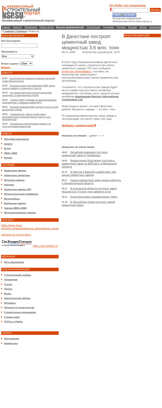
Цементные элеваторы (17, 175)
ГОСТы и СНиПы (13, 321)
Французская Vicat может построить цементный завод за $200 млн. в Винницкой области (89, 163)
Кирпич (8, 157)
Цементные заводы (15, 170)
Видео (7, 293)
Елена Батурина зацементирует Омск (93, 196)
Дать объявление (14, 262)
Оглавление (11, 279)
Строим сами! (12, 317)
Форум (143, 27)
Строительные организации (20, 312)
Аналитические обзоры (17, 298)
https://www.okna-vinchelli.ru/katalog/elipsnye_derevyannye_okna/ (30, 227)
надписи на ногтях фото (16, 234)
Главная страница (15, 31)
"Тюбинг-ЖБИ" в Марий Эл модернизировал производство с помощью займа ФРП (29, 101)
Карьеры (9, 184)
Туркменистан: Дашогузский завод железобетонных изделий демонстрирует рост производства (26, 117)
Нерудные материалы (16, 139)
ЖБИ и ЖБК (10, 153)
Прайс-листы (47, 27)
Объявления (30, 27)
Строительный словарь (17, 275)
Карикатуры (11, 343)
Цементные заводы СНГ (17, 189)
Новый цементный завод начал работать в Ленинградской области (91, 182)
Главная (6, 27)
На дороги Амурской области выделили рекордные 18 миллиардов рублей (27, 94)
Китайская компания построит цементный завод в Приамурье (85, 154)
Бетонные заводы (14, 180)
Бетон (7, 148)
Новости (17, 27)
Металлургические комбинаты (21, 194)
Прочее (8, 289)
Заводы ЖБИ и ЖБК (15, 208)
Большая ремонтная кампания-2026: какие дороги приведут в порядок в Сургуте (28, 87)
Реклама (132, 27)
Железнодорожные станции (20, 212)
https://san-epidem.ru (45, 246)
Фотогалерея (11, 338)
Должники (108, 27)
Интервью (10, 303)
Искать (155, 9)
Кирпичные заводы (15, 203)
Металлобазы (12, 198)
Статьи (8, 284)
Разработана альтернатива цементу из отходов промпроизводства (26, 125)
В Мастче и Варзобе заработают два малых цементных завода (89, 173)
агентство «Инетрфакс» (76, 71)
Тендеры (121, 27)
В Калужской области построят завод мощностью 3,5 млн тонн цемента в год (89, 190)
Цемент (8, 144)
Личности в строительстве (19, 307)
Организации (93, 27)
